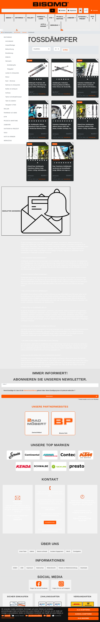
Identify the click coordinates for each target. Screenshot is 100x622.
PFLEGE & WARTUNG (59, 17)
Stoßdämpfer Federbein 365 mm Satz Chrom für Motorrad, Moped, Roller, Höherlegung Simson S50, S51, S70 (37, 85)
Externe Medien (19, 615)
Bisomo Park (63, 423)
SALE (92, 16)
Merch (68, 551)
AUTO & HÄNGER (43, 25)
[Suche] (52, 10)
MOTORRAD (19, 18)
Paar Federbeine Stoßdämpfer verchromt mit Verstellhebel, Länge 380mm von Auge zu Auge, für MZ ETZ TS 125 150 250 (62, 168)
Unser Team (22, 551)
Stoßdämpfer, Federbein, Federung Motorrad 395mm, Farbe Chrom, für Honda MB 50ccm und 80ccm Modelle (61, 85)
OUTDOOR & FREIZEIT (82, 17)
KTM (50, 18)
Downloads (83, 568)
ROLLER (30, 18)
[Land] (80, 10)
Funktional (58, 615)
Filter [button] (65, 50)
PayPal (48, 615)
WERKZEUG (54, 25)
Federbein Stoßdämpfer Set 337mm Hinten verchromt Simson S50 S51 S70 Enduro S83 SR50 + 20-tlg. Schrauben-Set (87, 85)
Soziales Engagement (56, 551)
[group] (38, 70)
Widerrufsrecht (51, 568)
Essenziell (7, 615)
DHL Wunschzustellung (35, 615)
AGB (21, 568)
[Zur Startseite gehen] (6, 32)
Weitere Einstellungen (7, 617)
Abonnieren (71, 396)
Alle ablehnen (83, 618)
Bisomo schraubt (42, 551)
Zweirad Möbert (36, 423)
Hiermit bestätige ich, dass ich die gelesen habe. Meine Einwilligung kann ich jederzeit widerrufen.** (39, 390)
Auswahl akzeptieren (83, 614)
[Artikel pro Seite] (57, 49)
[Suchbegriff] (25, 10)
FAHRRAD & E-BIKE (41, 17)
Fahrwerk (24, 32)
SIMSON (8, 18)
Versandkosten (41, 93)
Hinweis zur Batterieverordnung (68, 568)
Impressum (30, 568)
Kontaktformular (50, 522)
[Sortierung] (41, 49)
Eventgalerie (77, 551)
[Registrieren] (72, 10)
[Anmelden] (62, 10)
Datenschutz (40, 568)
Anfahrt (15, 568)
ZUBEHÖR (70, 18)
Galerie (32, 551)
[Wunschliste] (86, 10)
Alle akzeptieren (83, 610)
